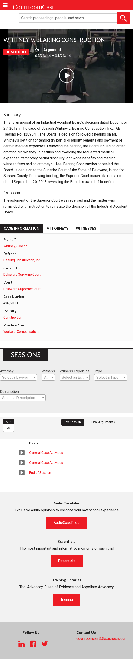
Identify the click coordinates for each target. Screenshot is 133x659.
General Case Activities (46, 453)
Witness (48, 371)
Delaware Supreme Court (22, 274)
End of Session (40, 473)
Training (66, 599)
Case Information (21, 228)
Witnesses (86, 228)
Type (98, 371)
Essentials (66, 561)
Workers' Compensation (21, 331)
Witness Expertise (75, 371)
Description (9, 391)
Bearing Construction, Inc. (22, 260)
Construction (12, 317)
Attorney (7, 371)
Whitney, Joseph (15, 246)
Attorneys (57, 228)
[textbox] (18, 377)
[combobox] (18, 377)
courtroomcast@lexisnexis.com (101, 638)
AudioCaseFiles (66, 522)
